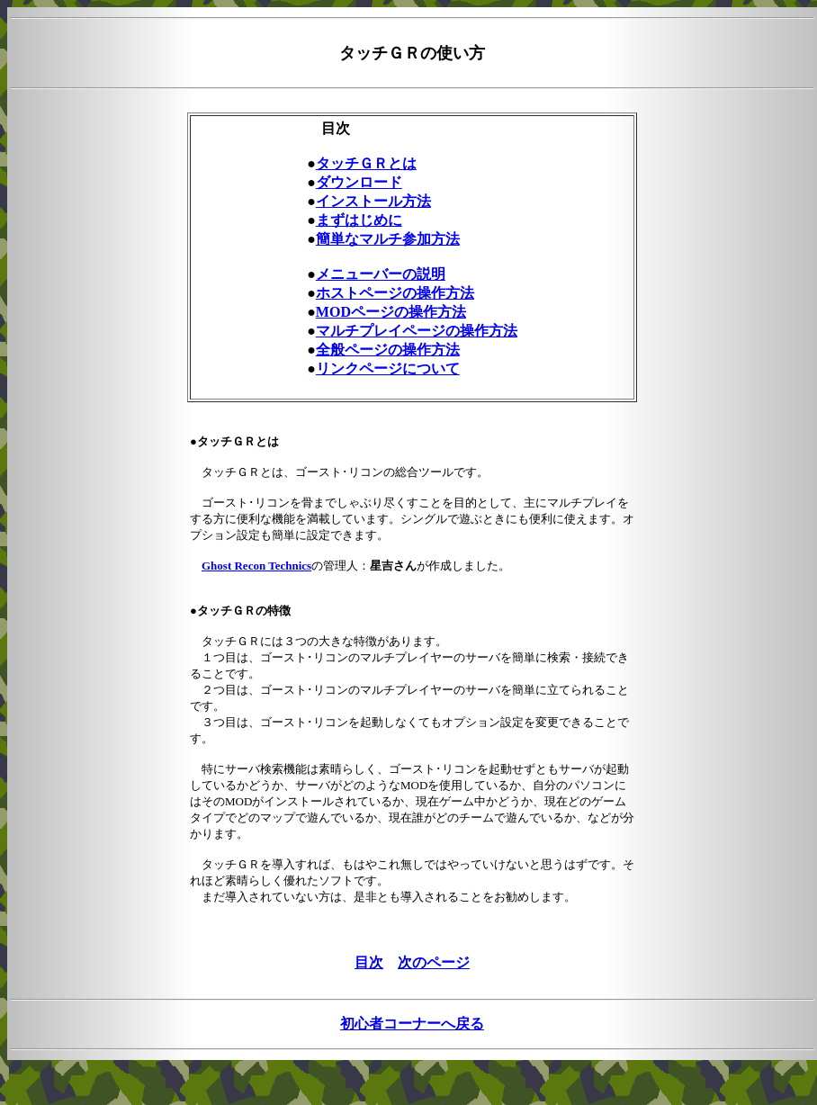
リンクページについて (388, 368)
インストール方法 (373, 201)
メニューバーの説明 (380, 274)
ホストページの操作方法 (395, 293)
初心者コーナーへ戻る (412, 1023)
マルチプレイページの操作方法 (416, 330)
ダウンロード (359, 182)
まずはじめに (359, 220)
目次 (369, 962)
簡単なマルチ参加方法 (388, 239)
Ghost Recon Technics (256, 565)
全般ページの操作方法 (388, 349)
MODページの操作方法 (391, 311)
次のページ (434, 962)
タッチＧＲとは (366, 163)
